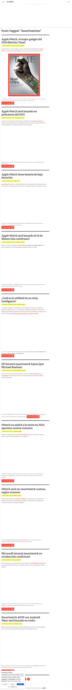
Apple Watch (22, 245)
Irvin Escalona (5, 304)
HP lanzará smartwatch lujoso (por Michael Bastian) (21, 365)
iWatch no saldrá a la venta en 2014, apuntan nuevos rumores (21, 426)
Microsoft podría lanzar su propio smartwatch (26, 313)
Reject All (13, 684)
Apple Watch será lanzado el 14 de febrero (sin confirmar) (23, 237)
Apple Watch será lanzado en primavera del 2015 (20, 113)
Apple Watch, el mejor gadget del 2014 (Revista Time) (23, 41)
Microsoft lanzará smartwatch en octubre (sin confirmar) (23, 555)
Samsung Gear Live (23, 539)
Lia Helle (4, 45)
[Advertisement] (36, 14)
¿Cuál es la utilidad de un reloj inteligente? (20, 299)
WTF (19, 180)
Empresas (19, 304)
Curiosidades (17, 45)
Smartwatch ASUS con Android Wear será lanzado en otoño (22, 619)
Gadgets (22, 45)
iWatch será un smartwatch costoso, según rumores (19, 490)
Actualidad (15, 370)
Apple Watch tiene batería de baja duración (23, 176)
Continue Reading (6, 103)
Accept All (20, 684)
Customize (5, 684)
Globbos (9, 2)
